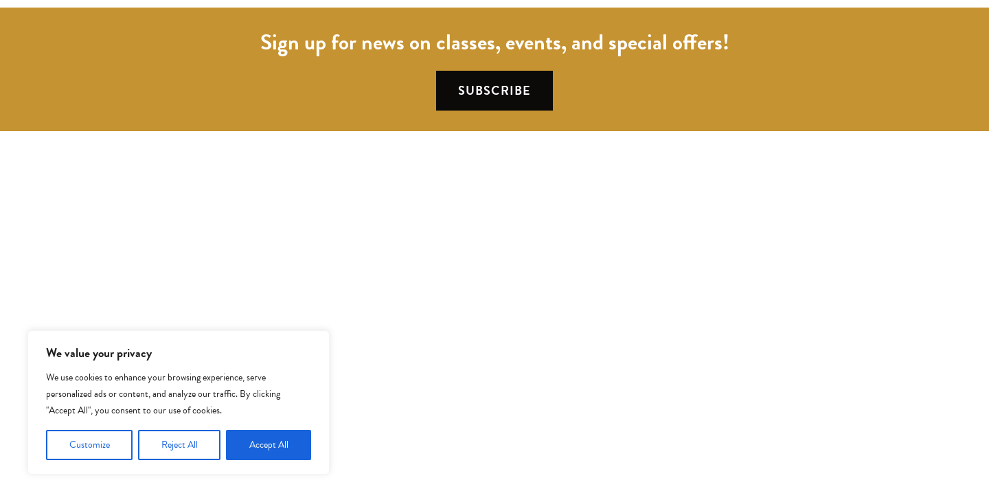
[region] (178, 402)
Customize (89, 444)
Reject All (179, 444)
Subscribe (494, 90)
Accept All (268, 444)
